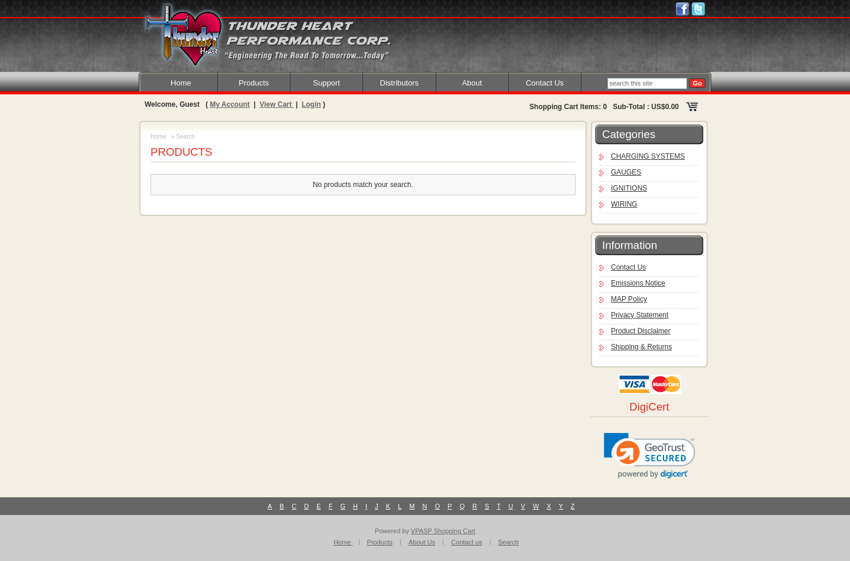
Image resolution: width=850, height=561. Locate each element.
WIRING (624, 204)
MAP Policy (629, 299)
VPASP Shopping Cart (443, 530)
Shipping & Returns (641, 347)
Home (181, 82)
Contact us (466, 542)
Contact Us (545, 82)
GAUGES (626, 172)
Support (326, 82)
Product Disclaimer (641, 331)
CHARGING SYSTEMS (648, 156)
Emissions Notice (638, 283)
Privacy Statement (639, 315)
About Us (421, 542)
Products (253, 82)
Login (311, 104)
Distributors (399, 82)
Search (508, 542)
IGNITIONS (629, 188)
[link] (649, 456)
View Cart (277, 104)
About (472, 82)
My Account (230, 104)
